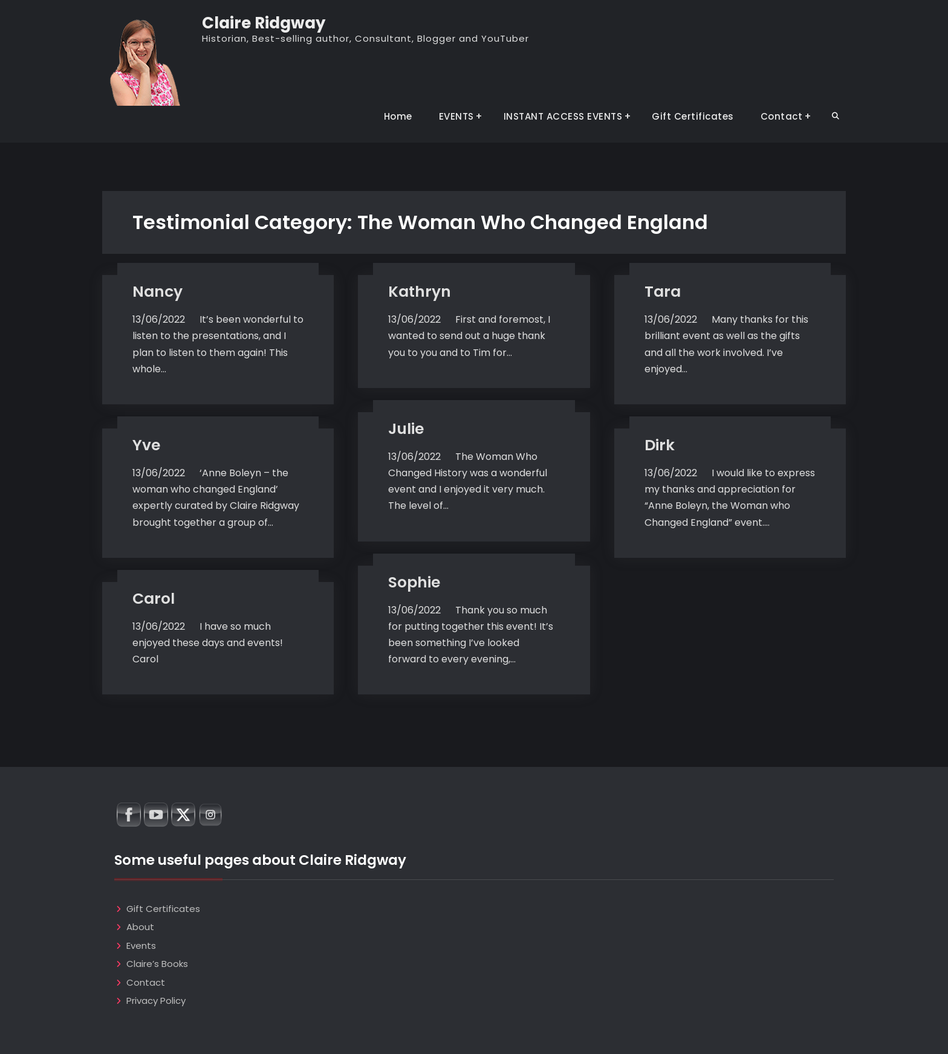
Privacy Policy (156, 1000)
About (140, 926)
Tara (662, 291)
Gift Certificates (693, 116)
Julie (406, 428)
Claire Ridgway (263, 23)
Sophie (414, 582)
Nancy (157, 291)
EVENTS (456, 116)
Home (398, 116)
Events (141, 945)
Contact (782, 116)
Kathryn (419, 291)
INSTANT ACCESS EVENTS (563, 116)
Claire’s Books (157, 963)
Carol (153, 598)
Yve (146, 445)
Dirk (659, 445)
